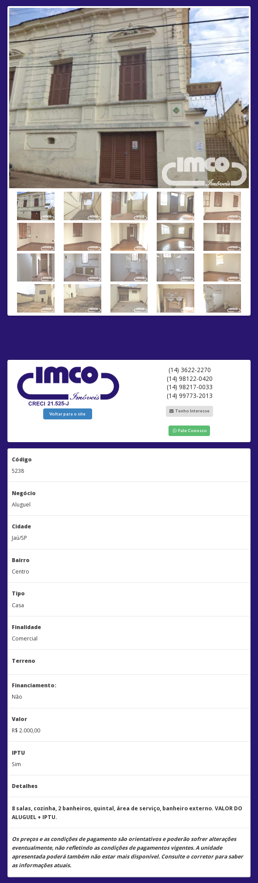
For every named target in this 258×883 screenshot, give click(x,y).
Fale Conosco (189, 430)
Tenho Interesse (189, 410)
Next (242, 158)
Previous (15, 158)
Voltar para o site (67, 413)
